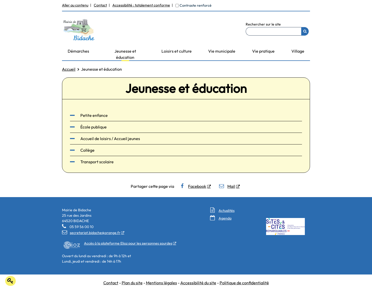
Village (297, 51)
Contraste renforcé (196, 5)
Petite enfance (94, 115)
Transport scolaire (97, 161)
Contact (100, 5)
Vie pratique (263, 51)
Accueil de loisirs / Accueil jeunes (110, 138)
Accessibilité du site (198, 282)
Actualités (227, 210)
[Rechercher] (305, 31)
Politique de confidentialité (244, 282)
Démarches (78, 51)
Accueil (68, 69)
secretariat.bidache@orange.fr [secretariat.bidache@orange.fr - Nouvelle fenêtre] (91, 232)
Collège (87, 150)
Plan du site (132, 282)
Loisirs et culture (176, 51)
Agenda (225, 218)
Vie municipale (221, 51)
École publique (93, 127)
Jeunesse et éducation (125, 54)
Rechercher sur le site (263, 24)
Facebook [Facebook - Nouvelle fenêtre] (192, 186)
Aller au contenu (75, 5)
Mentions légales (161, 282)
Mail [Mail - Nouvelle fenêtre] (227, 186)
